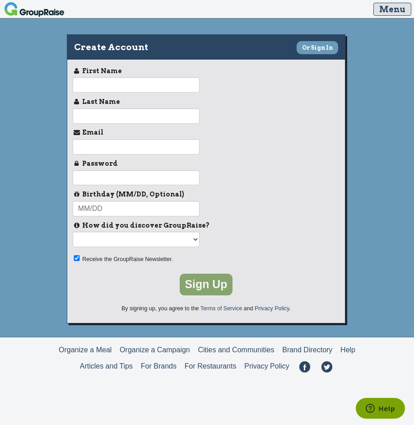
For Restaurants (211, 366)
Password (95, 164)
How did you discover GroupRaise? (141, 226)
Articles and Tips (106, 366)
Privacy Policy (272, 308)
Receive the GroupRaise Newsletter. (123, 258)
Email (88, 133)
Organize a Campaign (155, 350)
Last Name (96, 102)
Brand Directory (307, 350)
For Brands (159, 366)
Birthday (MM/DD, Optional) (128, 195)
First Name (97, 71)
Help (347, 350)
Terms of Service (221, 308)
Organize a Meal (85, 350)
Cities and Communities (236, 350)
